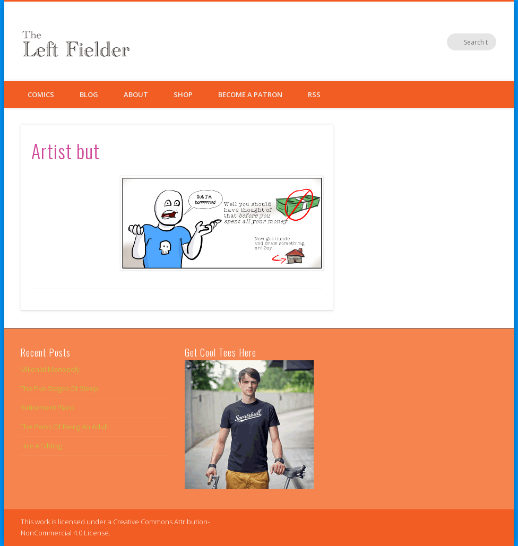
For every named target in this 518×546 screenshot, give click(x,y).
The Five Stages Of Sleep (59, 388)
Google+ (465, 41)
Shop (183, 94)
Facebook (422, 41)
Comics (41, 94)
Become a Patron (250, 94)
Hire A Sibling (41, 445)
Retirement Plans (47, 407)
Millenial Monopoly (50, 369)
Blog (89, 94)
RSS (314, 94)
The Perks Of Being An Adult (64, 426)
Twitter (444, 41)
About (136, 94)
